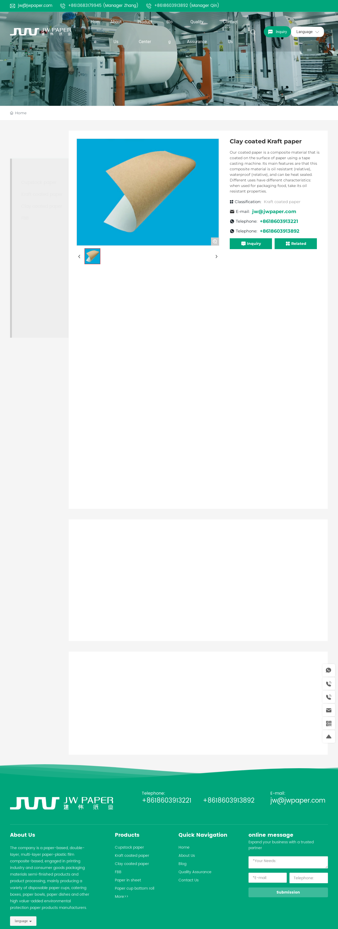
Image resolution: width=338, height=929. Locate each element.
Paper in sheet (128, 880)
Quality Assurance (195, 872)
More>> (121, 897)
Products (127, 835)
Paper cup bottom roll (134, 888)
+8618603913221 (171, 800)
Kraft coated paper (132, 856)
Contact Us (189, 880)
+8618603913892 (229, 800)
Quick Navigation (203, 835)
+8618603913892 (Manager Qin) (186, 5)
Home (184, 847)
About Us (22, 835)
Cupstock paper (129, 847)
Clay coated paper (132, 864)
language (21, 921)
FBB (118, 872)
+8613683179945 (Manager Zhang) (103, 5)
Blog (182, 864)
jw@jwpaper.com (35, 5)
